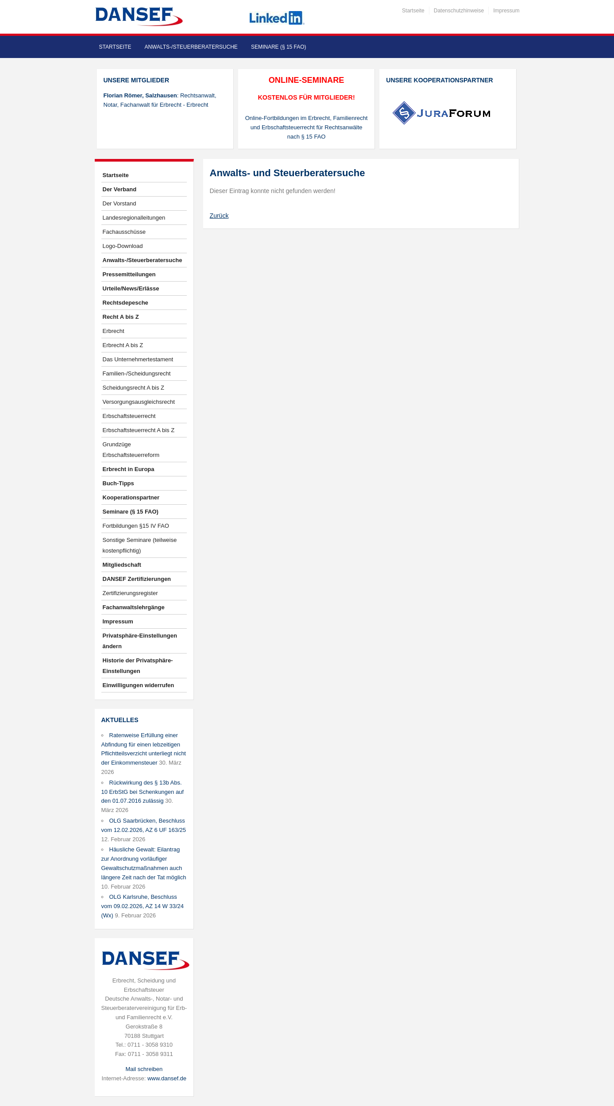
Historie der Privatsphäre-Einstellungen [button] (138, 665)
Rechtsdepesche (125, 302)
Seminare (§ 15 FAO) (278, 47)
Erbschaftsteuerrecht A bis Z (139, 430)
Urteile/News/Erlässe (131, 288)
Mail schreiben (143, 1069)
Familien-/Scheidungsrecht (137, 373)
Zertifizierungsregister (130, 593)
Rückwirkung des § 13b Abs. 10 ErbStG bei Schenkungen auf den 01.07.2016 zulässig (142, 791)
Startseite (413, 11)
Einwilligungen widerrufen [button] (138, 685)
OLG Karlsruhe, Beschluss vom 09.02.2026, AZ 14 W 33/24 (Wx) (142, 906)
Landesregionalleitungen (134, 217)
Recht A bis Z (121, 316)
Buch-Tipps (118, 483)
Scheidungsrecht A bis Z (133, 387)
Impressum (506, 11)
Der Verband (120, 189)
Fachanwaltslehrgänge (134, 607)
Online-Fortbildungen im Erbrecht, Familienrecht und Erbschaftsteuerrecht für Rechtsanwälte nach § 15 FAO (306, 127)
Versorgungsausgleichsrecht (139, 401)
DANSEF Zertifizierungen (137, 579)
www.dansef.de (166, 1078)
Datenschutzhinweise (459, 11)
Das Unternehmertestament (138, 359)
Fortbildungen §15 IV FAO (136, 525)
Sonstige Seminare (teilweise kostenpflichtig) (140, 545)
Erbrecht (113, 331)
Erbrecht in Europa (128, 469)
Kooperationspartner (131, 497)
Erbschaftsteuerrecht (129, 416)
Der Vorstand (119, 203)
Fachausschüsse (124, 231)
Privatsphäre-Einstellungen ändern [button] (140, 641)
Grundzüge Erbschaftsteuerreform (131, 449)
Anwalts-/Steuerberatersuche (190, 47)
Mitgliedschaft (122, 564)
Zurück (219, 215)
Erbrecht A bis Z (123, 345)
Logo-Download (123, 246)
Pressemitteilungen (129, 274)
